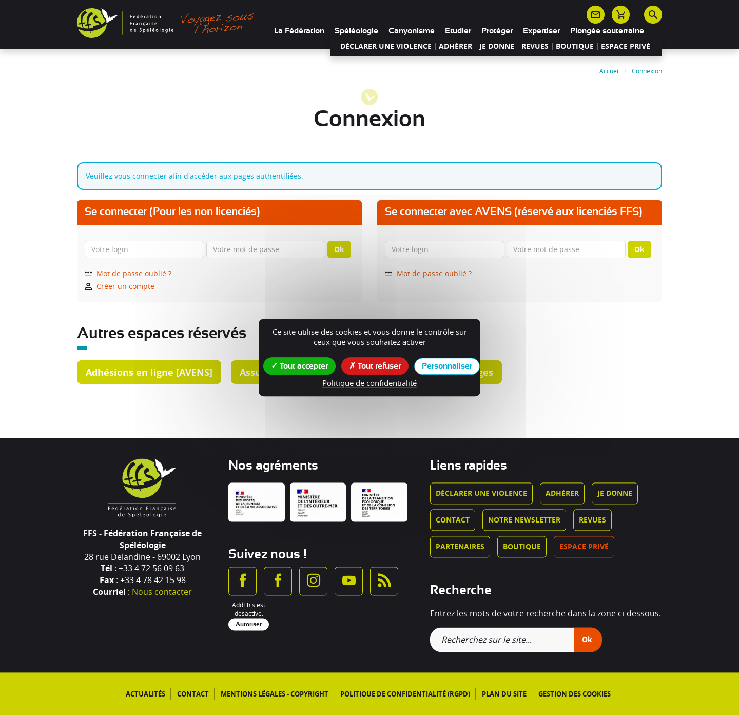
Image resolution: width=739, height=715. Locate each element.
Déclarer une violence (386, 46)
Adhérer (455, 46)
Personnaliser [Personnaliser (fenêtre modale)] (447, 366)
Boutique (575, 46)
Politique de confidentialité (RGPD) (405, 694)
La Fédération (299, 30)
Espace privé (625, 46)
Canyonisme (411, 30)
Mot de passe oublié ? (128, 273)
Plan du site (504, 694)
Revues (535, 46)
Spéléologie (356, 30)
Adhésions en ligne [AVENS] (149, 372)
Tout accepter (299, 365)
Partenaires (460, 547)
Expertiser (541, 30)
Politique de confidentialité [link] (369, 383)
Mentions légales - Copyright (274, 694)
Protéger (497, 30)
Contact (453, 520)
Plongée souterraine (607, 30)
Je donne (496, 46)
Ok (339, 249)
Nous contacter (162, 592)
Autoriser (249, 624)
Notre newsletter (524, 520)
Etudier (458, 30)
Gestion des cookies (574, 694)
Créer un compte (119, 286)
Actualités (145, 694)
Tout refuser (375, 365)
